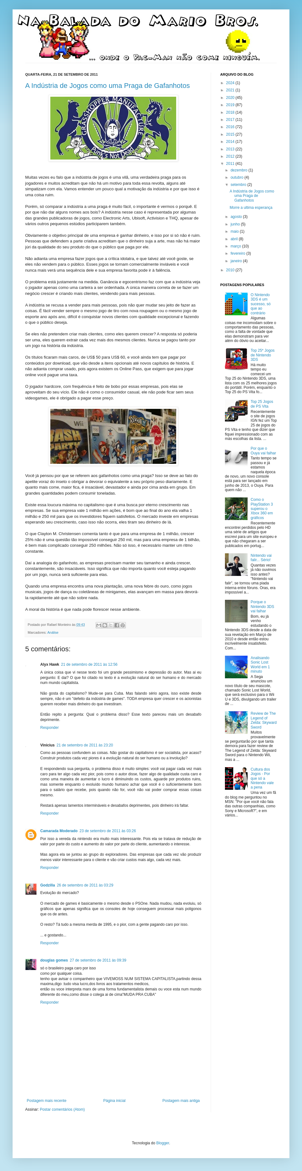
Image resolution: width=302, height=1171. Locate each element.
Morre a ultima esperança (251, 207)
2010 (231, 270)
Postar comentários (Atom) (62, 1109)
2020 (231, 97)
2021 (231, 90)
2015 (231, 134)
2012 (231, 156)
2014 (231, 141)
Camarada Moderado (59, 831)
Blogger (162, 1143)
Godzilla (47, 885)
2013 (231, 149)
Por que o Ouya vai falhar (263, 450)
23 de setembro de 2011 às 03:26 (108, 831)
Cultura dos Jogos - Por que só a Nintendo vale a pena (262, 778)
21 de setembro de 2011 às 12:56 (89, 664)
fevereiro (238, 253)
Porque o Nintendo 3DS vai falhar (262, 606)
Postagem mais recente (46, 1100)
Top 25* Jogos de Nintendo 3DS (263, 355)
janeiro (237, 261)
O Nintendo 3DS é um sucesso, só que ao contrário (261, 304)
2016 (231, 127)
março (236, 246)
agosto (237, 216)
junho (236, 224)
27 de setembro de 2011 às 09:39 (98, 960)
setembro (239, 184)
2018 (231, 112)
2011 (231, 163)
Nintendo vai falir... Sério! (261, 557)
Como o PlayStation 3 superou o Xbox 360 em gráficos (262, 508)
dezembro (240, 170)
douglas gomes (54, 960)
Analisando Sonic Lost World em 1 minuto (260, 665)
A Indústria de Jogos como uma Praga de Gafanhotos (107, 85)
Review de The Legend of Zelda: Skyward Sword (264, 720)
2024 (231, 83)
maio (235, 231)
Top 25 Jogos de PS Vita (262, 403)
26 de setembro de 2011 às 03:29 (85, 885)
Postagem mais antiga (181, 1100)
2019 (231, 105)
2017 (231, 119)
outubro (237, 177)
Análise (52, 632)
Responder (49, 727)
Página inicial (114, 1100)
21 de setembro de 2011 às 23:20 (85, 745)
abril (235, 239)
